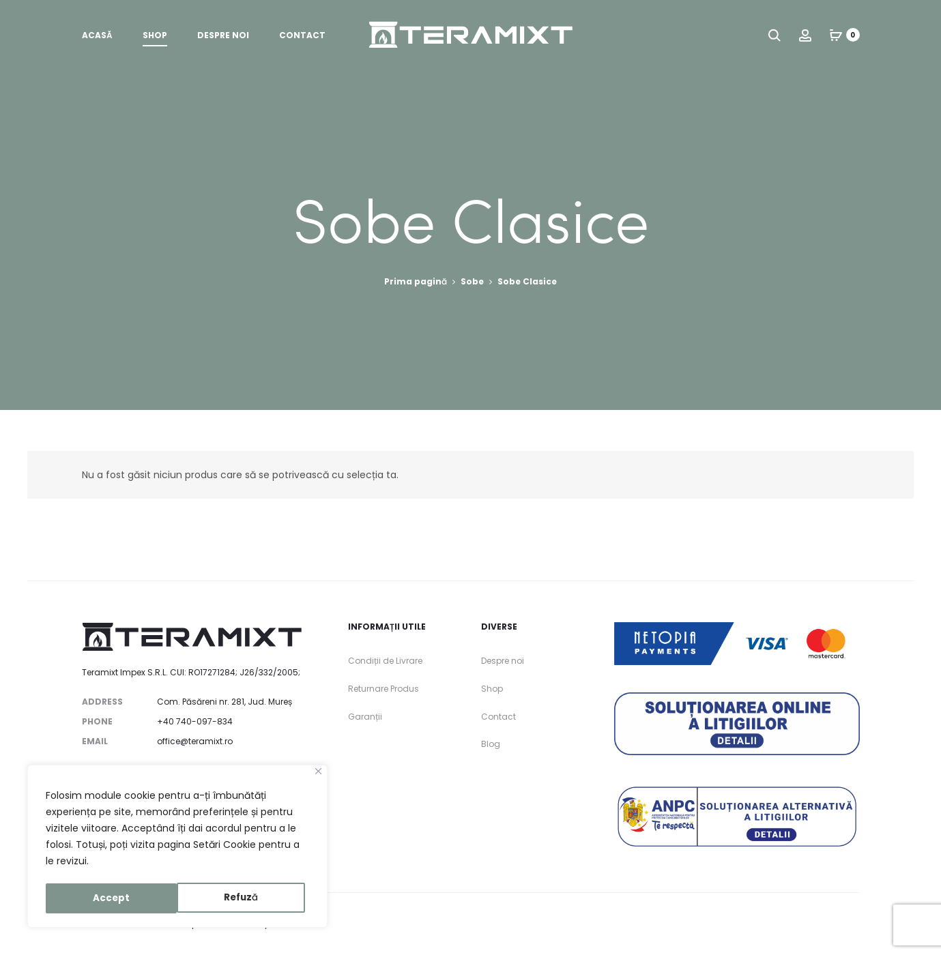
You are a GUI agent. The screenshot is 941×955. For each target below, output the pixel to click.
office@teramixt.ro (195, 741)
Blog (490, 744)
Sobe (472, 281)
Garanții (365, 716)
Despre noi (223, 38)
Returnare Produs (383, 688)
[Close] (318, 775)
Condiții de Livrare (385, 660)
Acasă (97, 38)
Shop (155, 38)
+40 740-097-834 (195, 721)
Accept (244, 898)
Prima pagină (415, 281)
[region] (177, 848)
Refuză (110, 898)
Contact (302, 38)
